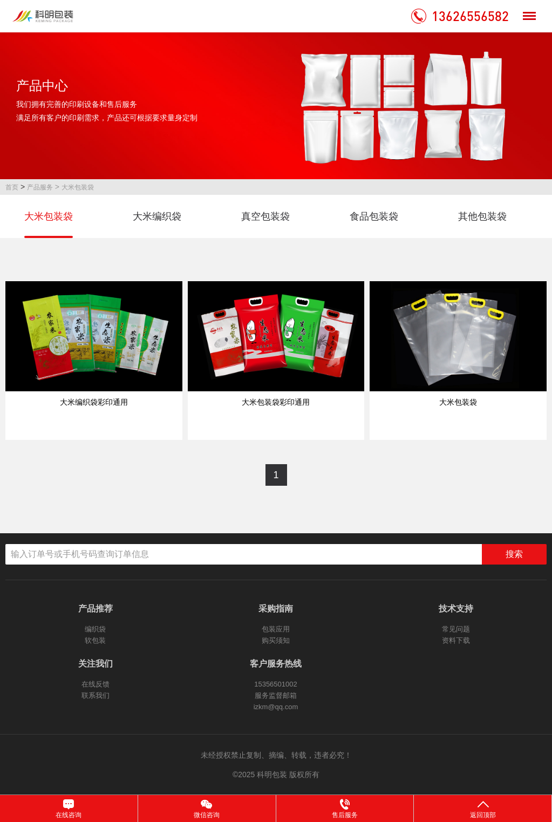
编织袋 (95, 629)
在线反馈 (95, 684)
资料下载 (456, 640)
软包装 (95, 640)
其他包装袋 (482, 216)
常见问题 (456, 629)
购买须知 (276, 640)
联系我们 (95, 695)
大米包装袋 (78, 187)
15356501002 (275, 684)
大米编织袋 (157, 216)
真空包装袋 (265, 216)
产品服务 (40, 187)
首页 (11, 187)
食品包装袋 (374, 216)
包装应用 (276, 629)
